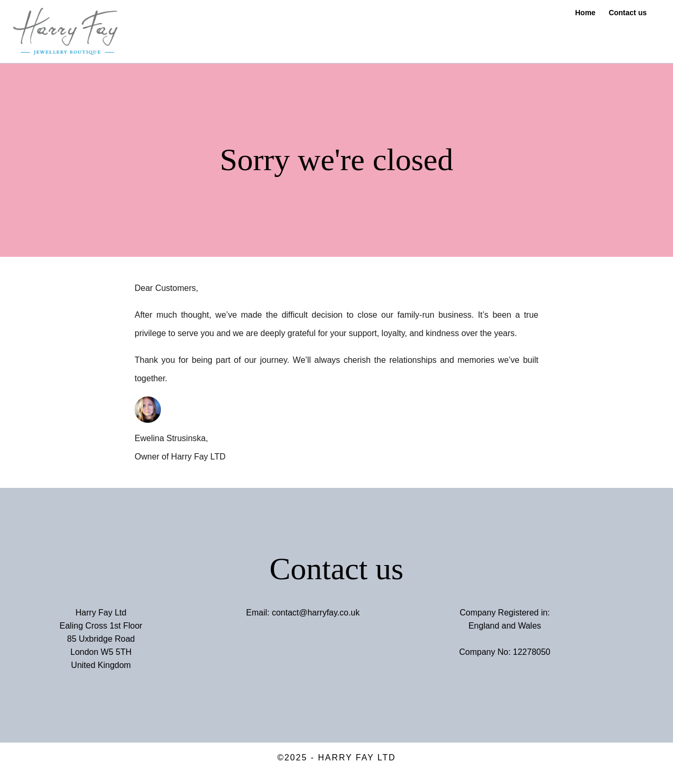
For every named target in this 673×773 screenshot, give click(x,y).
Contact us (628, 12)
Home (585, 12)
